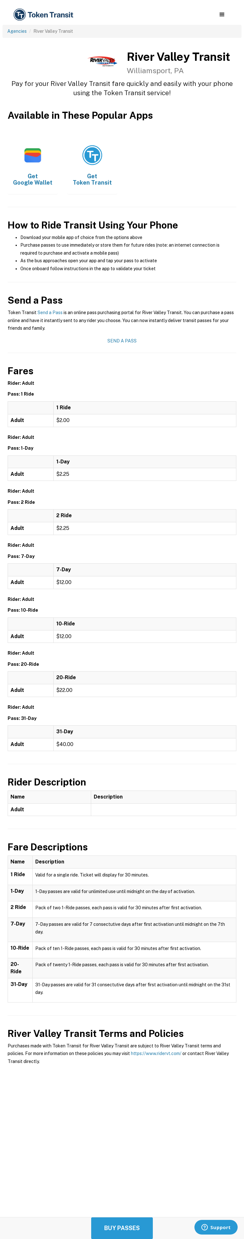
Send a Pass (50, 312)
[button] (222, 14)
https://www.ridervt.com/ (156, 1053)
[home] (44, 14)
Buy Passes (122, 1228)
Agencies (17, 31)
